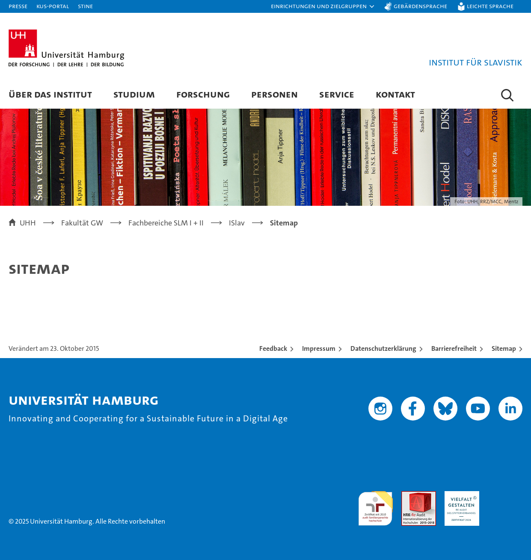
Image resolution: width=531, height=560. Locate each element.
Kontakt (395, 94)
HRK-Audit (460, 495)
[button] (323, 6)
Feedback (273, 348)
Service (336, 94)
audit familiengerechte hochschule (375, 504)
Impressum (318, 348)
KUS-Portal (52, 5)
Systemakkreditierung (505, 495)
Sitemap (504, 348)
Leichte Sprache (490, 5)
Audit (409, 495)
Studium (134, 94)
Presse (18, 5)
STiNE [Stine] (85, 5)
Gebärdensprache (420, 5)
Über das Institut (50, 94)
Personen (274, 94)
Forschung (203, 94)
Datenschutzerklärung (383, 348)
